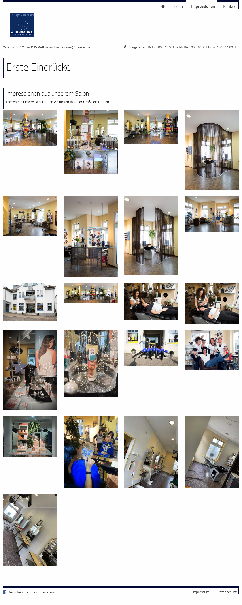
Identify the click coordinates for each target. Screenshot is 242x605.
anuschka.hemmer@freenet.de (67, 47)
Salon (178, 6)
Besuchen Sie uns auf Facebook (31, 592)
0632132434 (25, 47)
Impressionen (203, 6)
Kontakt (230, 6)
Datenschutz (227, 591)
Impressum (200, 591)
